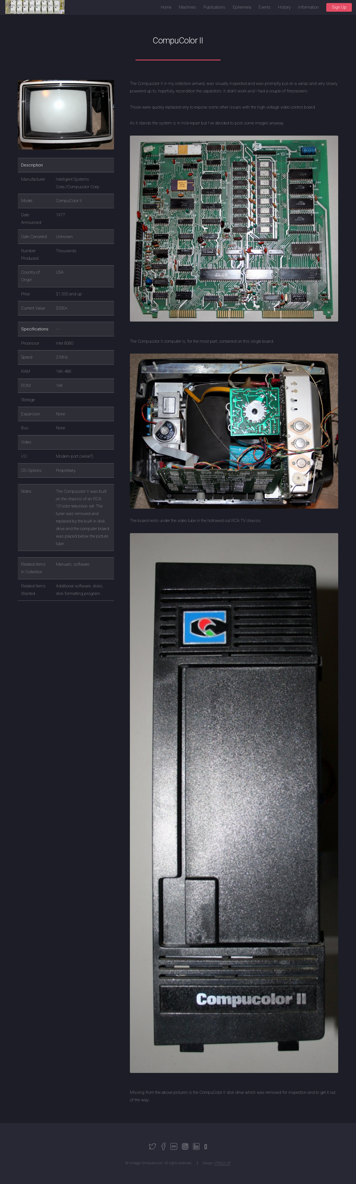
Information (308, 7)
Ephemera (242, 7)
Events (265, 7)
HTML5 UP (222, 1163)
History (284, 7)
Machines (187, 7)
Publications (214, 7)
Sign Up (339, 7)
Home (166, 7)
